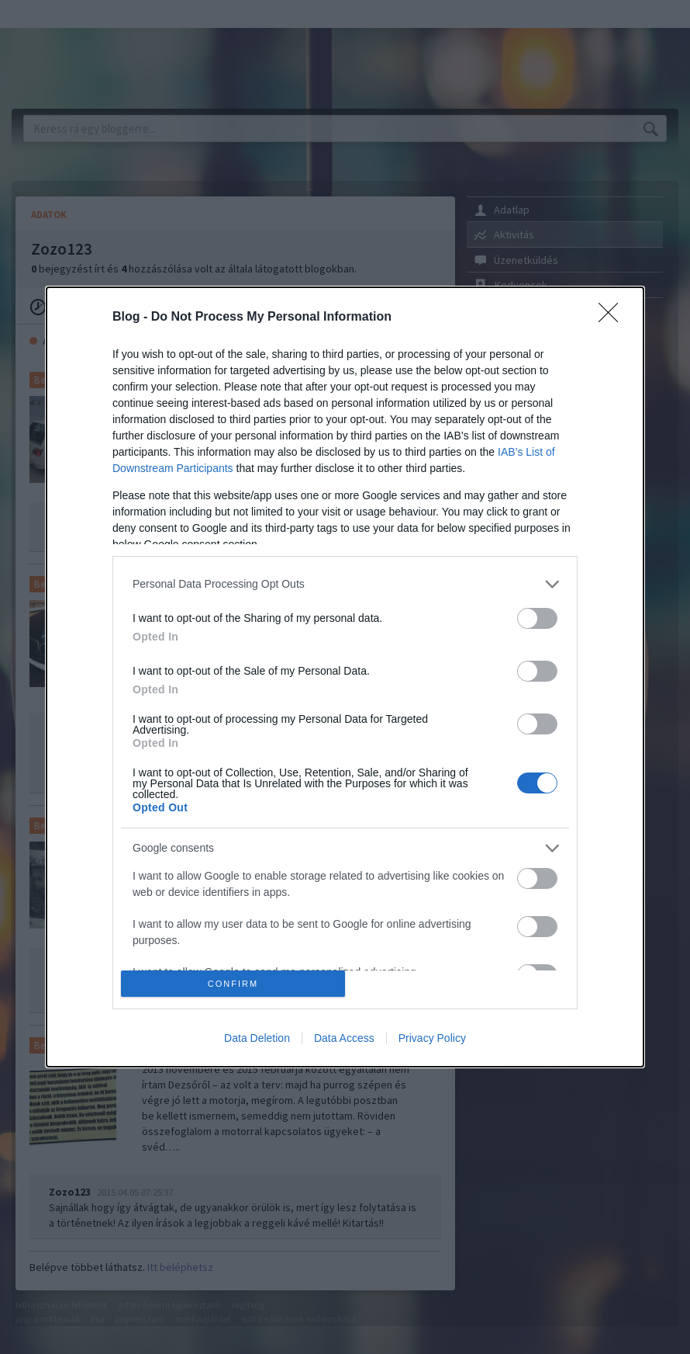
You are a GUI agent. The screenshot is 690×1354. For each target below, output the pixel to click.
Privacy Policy (432, 1038)
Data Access (344, 1038)
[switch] (537, 618)
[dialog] (345, 677)
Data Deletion (257, 1038)
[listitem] (345, 584)
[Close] (613, 317)
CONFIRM (233, 984)
